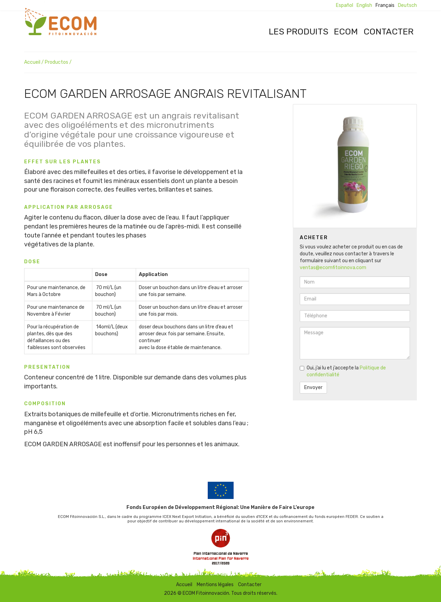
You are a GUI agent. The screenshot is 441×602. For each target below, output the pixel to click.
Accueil (32, 62)
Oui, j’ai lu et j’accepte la (343, 371)
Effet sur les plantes (62, 162)
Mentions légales (215, 585)
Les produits (298, 31)
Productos (56, 62)
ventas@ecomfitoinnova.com (333, 268)
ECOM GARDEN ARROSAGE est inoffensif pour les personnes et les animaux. (131, 444)
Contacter (388, 31)
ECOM (346, 31)
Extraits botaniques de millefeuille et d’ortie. (87, 414)
